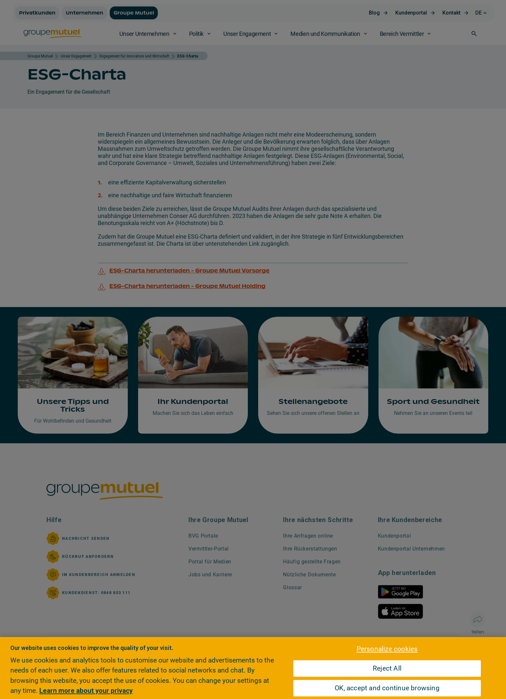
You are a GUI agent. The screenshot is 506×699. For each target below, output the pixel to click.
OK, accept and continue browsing (387, 688)
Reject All (387, 668)
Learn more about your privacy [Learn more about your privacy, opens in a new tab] (86, 690)
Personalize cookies (387, 649)
